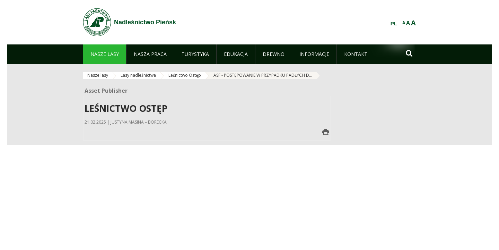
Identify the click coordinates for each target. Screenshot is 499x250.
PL (394, 23)
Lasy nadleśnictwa (138, 75)
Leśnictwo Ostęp (184, 75)
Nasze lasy (97, 75)
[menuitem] (104, 54)
